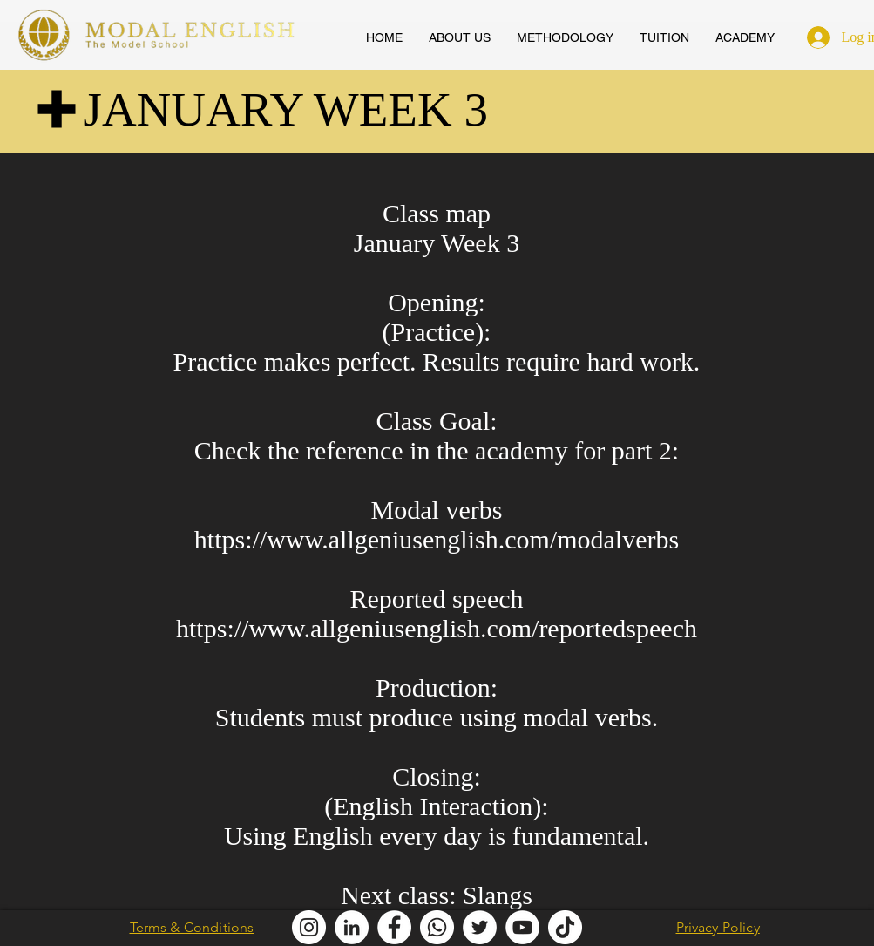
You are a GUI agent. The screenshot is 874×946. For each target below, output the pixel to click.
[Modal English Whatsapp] (437, 927)
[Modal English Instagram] (309, 927)
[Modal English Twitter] (480, 927)
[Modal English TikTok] (565, 927)
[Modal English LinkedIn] (352, 927)
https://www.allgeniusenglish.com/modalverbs (436, 539)
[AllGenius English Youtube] (522, 927)
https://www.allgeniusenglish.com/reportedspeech (436, 628)
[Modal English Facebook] (394, 927)
